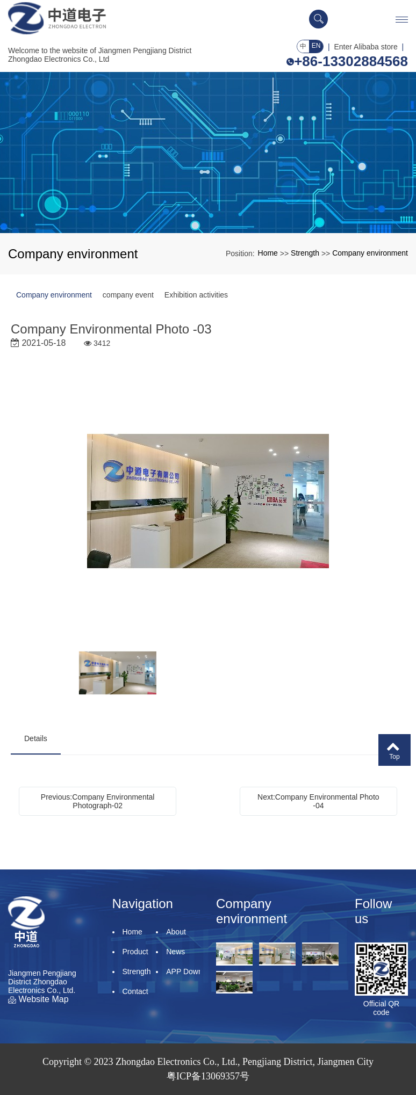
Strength (305, 253)
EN (316, 45)
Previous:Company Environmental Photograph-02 (98, 801)
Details (35, 738)
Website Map (38, 999)
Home (268, 253)
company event (128, 295)
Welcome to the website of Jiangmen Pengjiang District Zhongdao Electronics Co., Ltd (99, 54)
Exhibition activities (196, 295)
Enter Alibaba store (366, 46)
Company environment (370, 253)
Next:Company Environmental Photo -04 (318, 801)
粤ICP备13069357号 (208, 1076)
